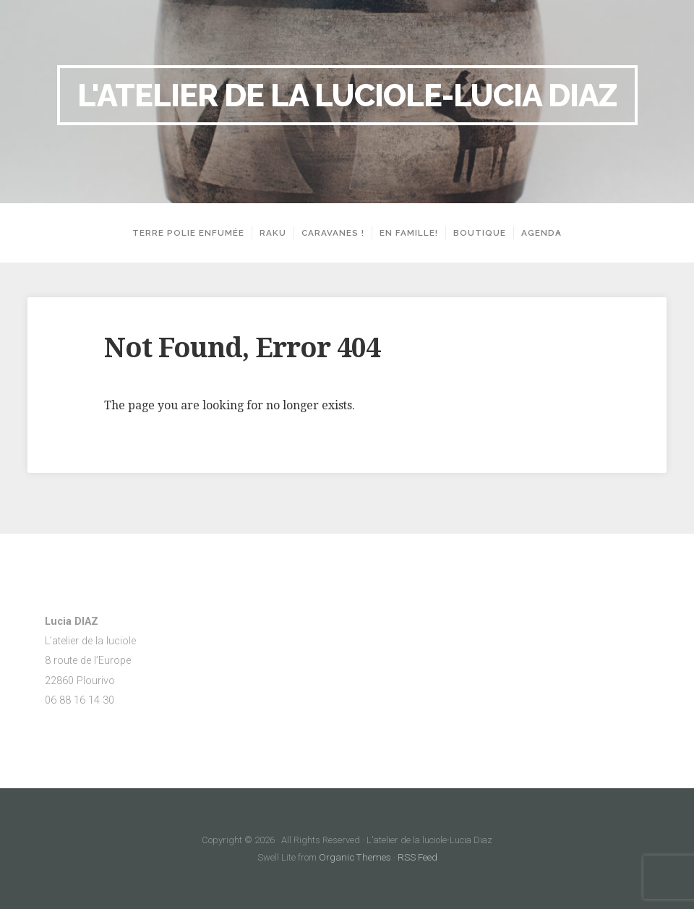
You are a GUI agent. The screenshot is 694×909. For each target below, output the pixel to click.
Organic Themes (355, 857)
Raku (267, 233)
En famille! (403, 233)
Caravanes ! (327, 233)
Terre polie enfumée (183, 233)
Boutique (474, 233)
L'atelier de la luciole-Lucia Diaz (347, 95)
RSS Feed (414, 857)
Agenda (536, 233)
